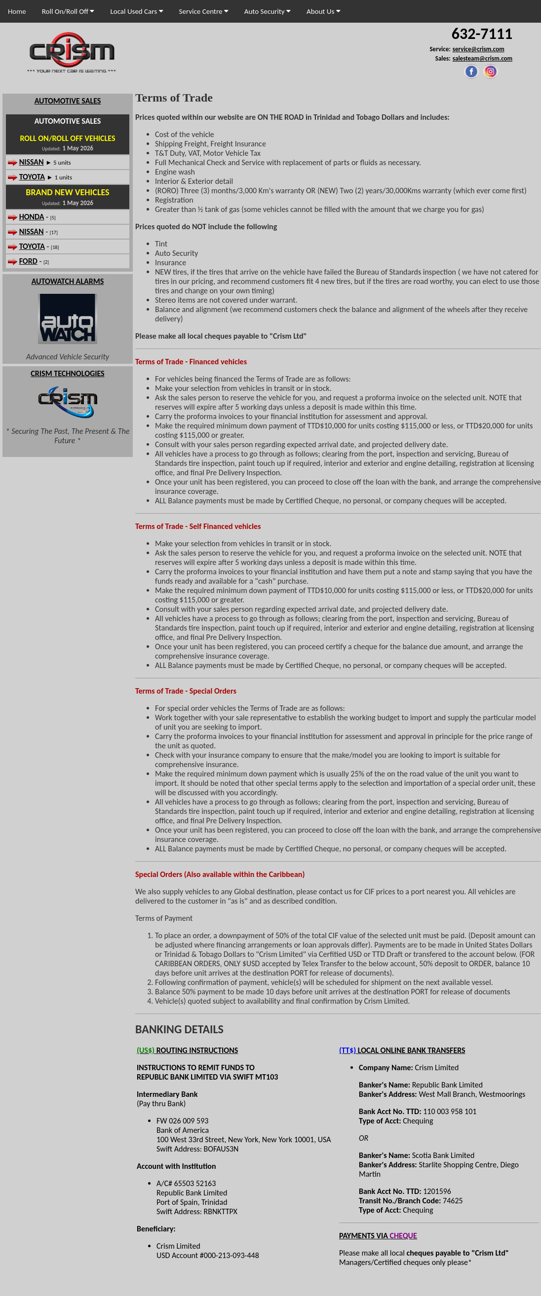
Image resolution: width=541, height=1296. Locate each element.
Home (17, 11)
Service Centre (204, 11)
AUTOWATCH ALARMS (68, 281)
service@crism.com (478, 49)
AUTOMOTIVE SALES (68, 100)
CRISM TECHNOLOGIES (67, 373)
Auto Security (267, 11)
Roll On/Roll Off (68, 11)
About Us (324, 11)
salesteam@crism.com (482, 58)
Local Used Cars (136, 11)
